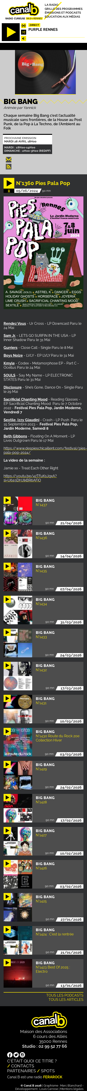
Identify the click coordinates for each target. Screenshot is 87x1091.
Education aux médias (62, 16)
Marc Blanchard (71, 1085)
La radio (51, 4)
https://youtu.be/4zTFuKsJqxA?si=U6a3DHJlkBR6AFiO (30, 478)
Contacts (22, 1065)
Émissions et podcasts (63, 12)
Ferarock (52, 1077)
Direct (34, 25)
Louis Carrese (48, 1089)
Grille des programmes (64, 8)
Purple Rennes (43, 29)
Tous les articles (66, 999)
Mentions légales (71, 1089)
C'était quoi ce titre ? (32, 1060)
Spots (48, 1070)
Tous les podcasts (64, 995)
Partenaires (21, 1070)
